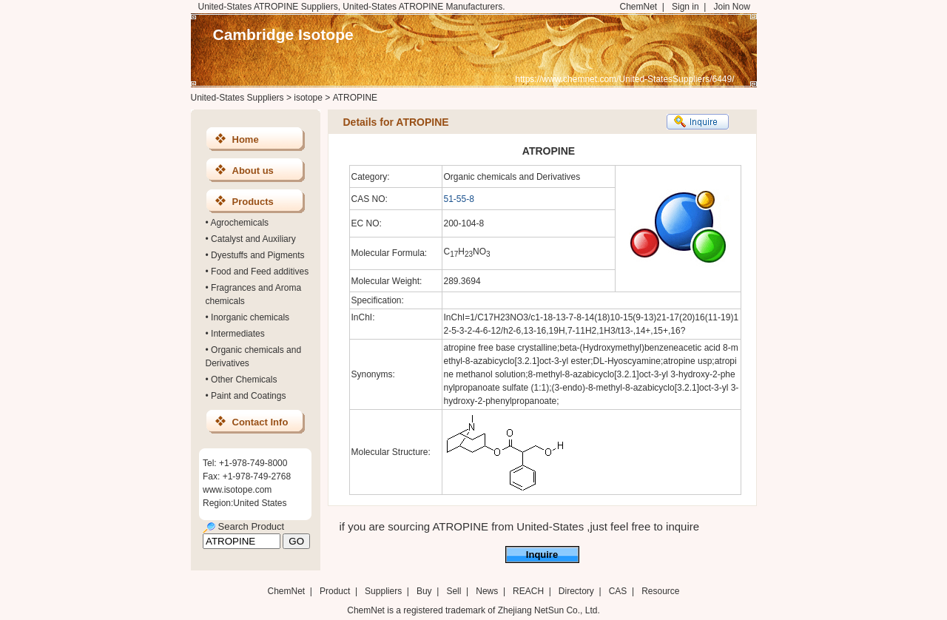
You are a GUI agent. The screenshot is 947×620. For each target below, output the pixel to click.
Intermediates (238, 333)
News (487, 591)
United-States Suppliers (237, 97)
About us (253, 170)
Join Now (731, 6)
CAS (618, 591)
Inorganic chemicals (250, 317)
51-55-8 (459, 199)
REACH (528, 591)
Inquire (542, 554)
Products (253, 201)
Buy (424, 591)
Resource (660, 591)
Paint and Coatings (248, 396)
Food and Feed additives (260, 271)
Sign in (685, 6)
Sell (453, 591)
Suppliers (383, 591)
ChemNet (639, 6)
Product (336, 591)
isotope (308, 97)
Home (245, 139)
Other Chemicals (244, 379)
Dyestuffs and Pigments (258, 255)
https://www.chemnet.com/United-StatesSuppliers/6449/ (624, 79)
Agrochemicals (239, 223)
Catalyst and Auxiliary (253, 239)
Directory (576, 591)
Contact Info (260, 422)
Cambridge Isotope (283, 34)
